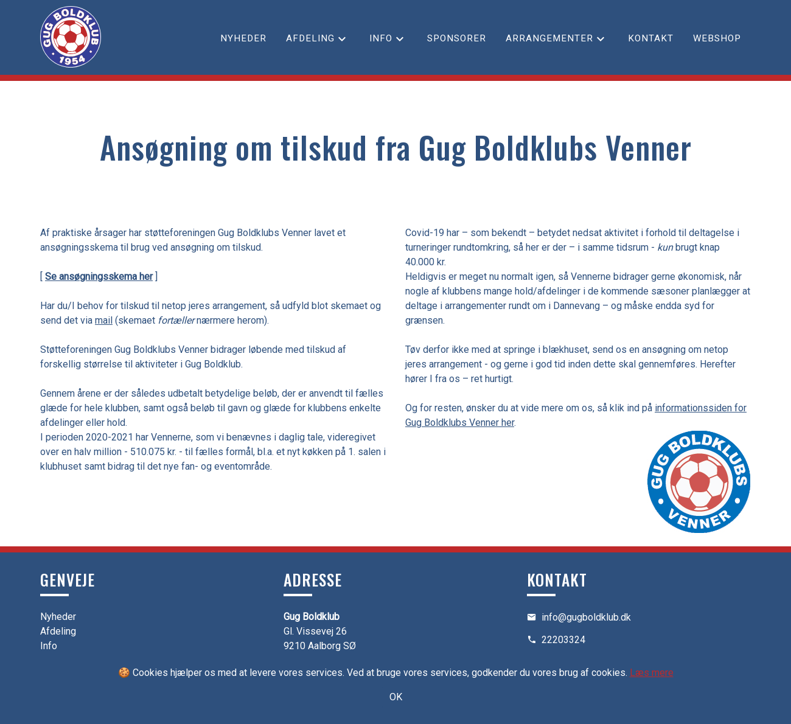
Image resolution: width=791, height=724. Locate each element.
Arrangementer (549, 38)
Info (380, 38)
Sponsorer (456, 38)
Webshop (717, 38)
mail (104, 320)
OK (395, 697)
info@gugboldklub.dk (586, 617)
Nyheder (243, 38)
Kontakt (651, 38)
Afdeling (310, 38)
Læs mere (652, 672)
